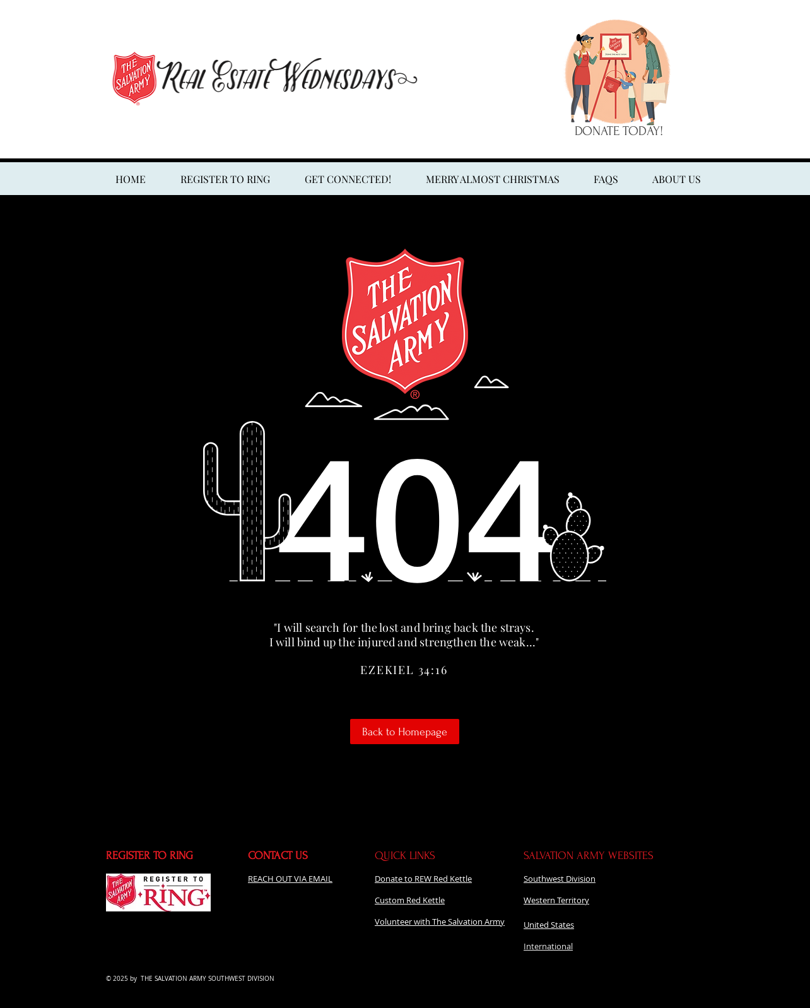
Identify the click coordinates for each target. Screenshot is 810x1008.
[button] (492, 179)
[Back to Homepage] (404, 731)
